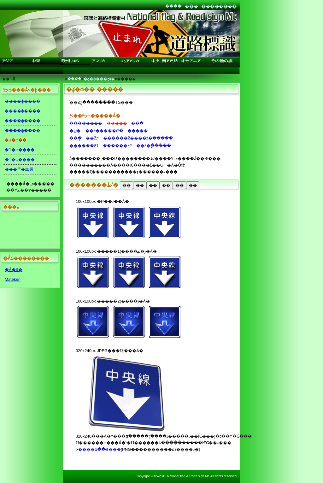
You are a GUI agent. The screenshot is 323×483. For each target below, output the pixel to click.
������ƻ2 (117, 145)
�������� (219, 6)
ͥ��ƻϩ (92, 138)
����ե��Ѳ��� (99, 449)
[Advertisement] (28, 231)
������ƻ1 (83, 145)
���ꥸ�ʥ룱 (19, 169)
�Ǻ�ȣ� (13, 269)
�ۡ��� (173, 6)
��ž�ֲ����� (153, 145)
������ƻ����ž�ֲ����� (138, 138)
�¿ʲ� (75, 130)
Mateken (13, 279)
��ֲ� (137, 123)
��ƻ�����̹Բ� (104, 130)
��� (191, 6)
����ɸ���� (22, 101)
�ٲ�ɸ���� (20, 149)
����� (137, 130)
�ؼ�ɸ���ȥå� (99, 79)
